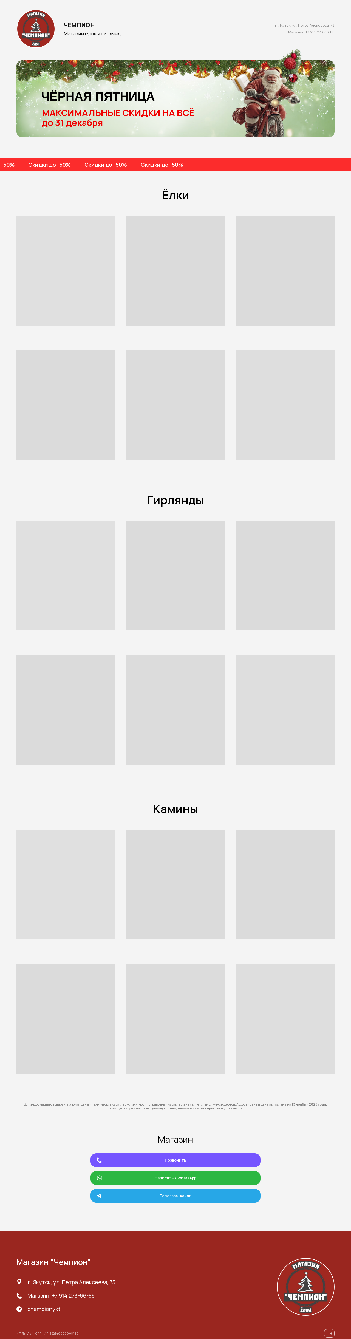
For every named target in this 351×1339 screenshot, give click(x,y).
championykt (44, 1309)
